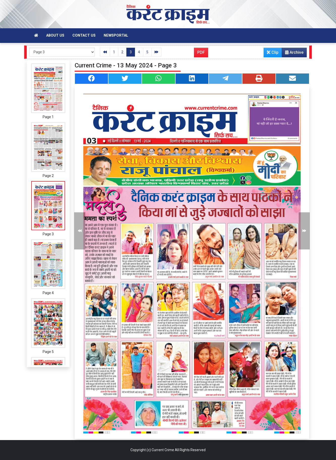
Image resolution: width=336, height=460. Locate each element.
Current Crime (163, 450)
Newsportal (116, 35)
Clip (272, 52)
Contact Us (84, 35)
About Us (55, 35)
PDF (201, 52)
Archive (292, 53)
